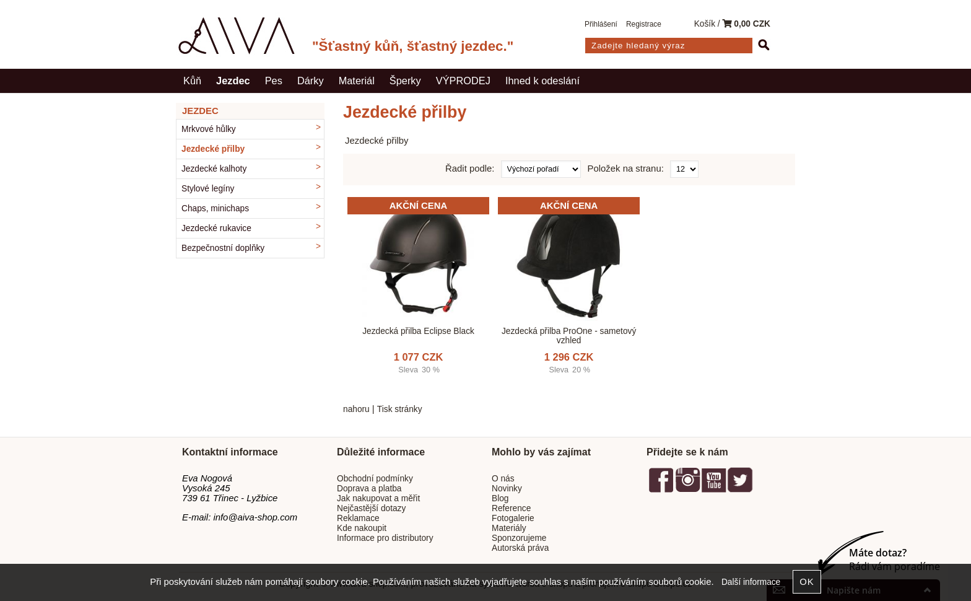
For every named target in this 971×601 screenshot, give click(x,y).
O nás (503, 478)
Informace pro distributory (385, 538)
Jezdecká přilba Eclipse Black (418, 331)
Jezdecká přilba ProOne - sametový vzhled (569, 336)
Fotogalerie (513, 518)
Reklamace (358, 518)
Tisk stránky (399, 409)
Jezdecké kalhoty (213, 168)
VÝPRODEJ (463, 80)
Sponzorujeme (519, 538)
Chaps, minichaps (215, 208)
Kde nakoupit (361, 528)
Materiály (509, 528)
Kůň (192, 80)
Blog (500, 498)
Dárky (310, 80)
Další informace (750, 582)
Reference (511, 508)
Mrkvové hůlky (208, 129)
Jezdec (233, 80)
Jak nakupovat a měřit (378, 498)
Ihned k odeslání (542, 80)
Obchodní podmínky (375, 478)
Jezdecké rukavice (216, 228)
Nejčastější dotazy (371, 508)
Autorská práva (520, 548)
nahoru (356, 409)
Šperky (405, 80)
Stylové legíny (207, 188)
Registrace (643, 24)
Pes (273, 80)
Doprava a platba (369, 488)
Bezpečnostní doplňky (222, 248)
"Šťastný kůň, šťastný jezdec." (412, 46)
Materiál (357, 80)
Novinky (507, 488)
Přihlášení (601, 24)
